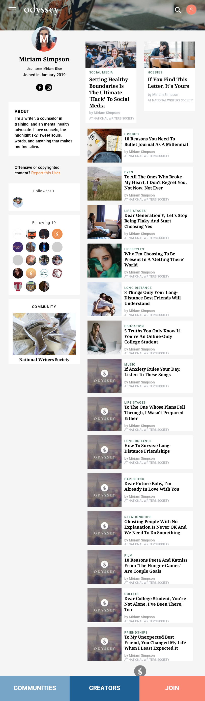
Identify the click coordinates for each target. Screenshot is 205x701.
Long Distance (138, 288)
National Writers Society (44, 359)
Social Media (101, 72)
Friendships (136, 632)
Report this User (45, 173)
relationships (138, 517)
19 (53, 223)
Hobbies (155, 72)
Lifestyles (134, 249)
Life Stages (135, 211)
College (132, 594)
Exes (128, 172)
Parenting (134, 479)
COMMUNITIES (35, 688)
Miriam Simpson (107, 113)
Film (128, 555)
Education (134, 326)
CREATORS (104, 688)
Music (130, 364)
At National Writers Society (111, 118)
